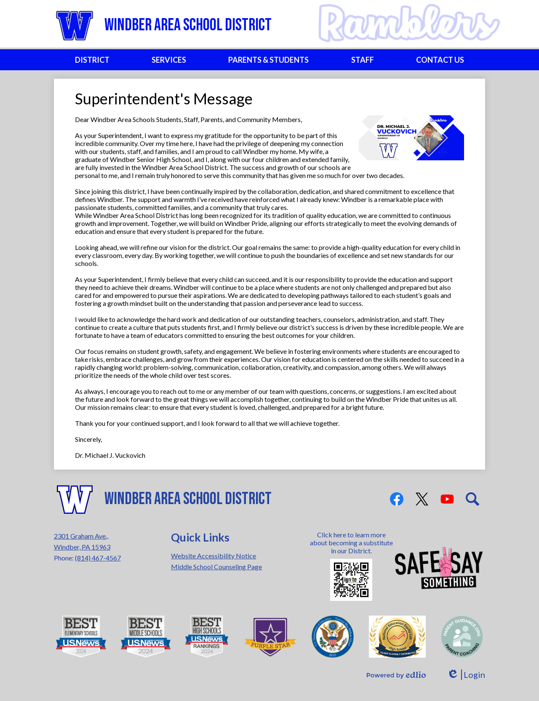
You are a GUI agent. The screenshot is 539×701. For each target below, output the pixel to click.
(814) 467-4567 (98, 558)
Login (466, 674)
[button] (92, 59)
